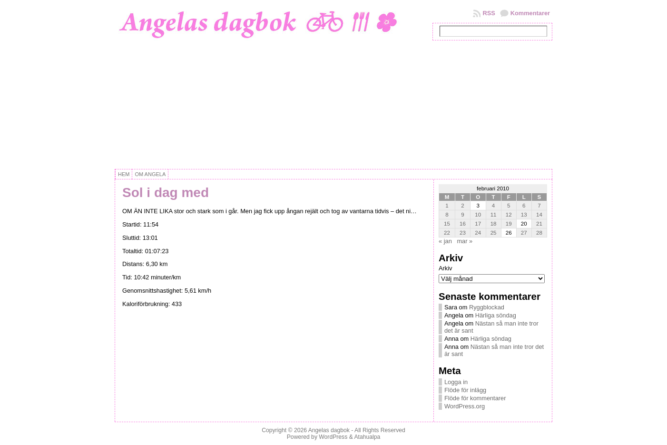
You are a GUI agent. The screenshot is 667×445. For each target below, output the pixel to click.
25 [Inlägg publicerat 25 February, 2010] (493, 233)
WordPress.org (464, 406)
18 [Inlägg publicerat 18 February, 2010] (493, 224)
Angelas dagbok (329, 430)
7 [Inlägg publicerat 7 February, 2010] (539, 205)
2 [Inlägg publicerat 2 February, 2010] (462, 205)
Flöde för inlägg (465, 390)
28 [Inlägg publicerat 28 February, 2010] (539, 233)
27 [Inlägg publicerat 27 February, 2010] (524, 233)
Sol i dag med (165, 192)
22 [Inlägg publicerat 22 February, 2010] (447, 233)
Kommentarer (530, 13)
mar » (464, 241)
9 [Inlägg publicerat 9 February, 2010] (462, 215)
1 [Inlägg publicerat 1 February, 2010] (446, 205)
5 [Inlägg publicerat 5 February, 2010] (508, 205)
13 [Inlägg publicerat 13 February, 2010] (524, 215)
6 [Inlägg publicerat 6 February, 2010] (523, 205)
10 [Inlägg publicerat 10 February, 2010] (478, 215)
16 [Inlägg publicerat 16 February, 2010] (463, 224)
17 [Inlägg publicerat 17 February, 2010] (478, 224)
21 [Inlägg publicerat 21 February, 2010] (539, 224)
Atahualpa (367, 437)
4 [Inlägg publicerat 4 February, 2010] (493, 205)
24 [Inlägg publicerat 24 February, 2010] (478, 233)
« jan (445, 241)
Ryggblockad (486, 307)
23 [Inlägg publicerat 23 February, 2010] (463, 233)
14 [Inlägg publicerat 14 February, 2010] (539, 215)
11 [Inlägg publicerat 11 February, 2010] (493, 215)
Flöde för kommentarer (475, 398)
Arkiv (445, 268)
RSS (488, 13)
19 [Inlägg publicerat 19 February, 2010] (509, 224)
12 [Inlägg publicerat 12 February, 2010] (509, 215)
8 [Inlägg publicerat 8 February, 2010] (446, 215)
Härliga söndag (495, 315)
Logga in (456, 382)
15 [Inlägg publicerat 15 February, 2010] (447, 224)
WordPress (333, 437)
